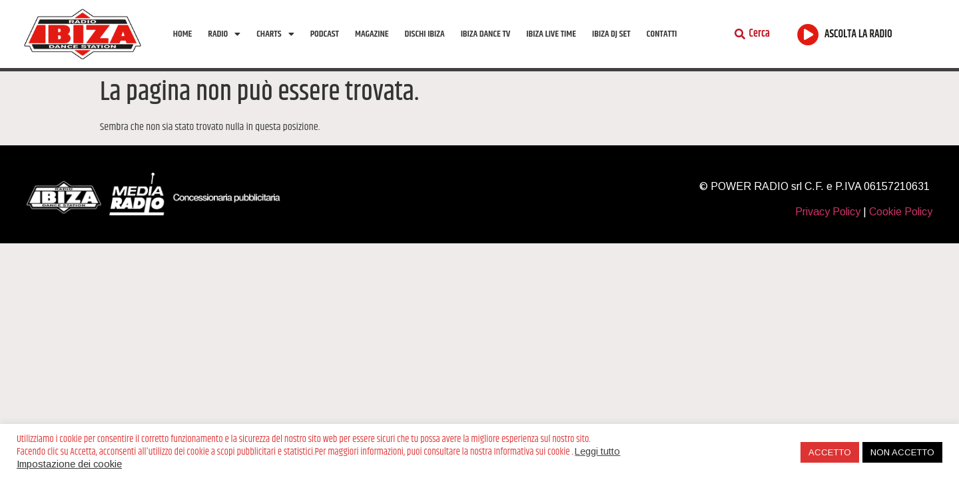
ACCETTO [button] (829, 452)
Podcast (324, 34)
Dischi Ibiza (425, 34)
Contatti (662, 34)
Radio (224, 34)
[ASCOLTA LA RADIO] (808, 34)
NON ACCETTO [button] (902, 452)
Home (182, 34)
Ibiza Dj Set (611, 34)
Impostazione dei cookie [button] (69, 464)
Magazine (371, 34)
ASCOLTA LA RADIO (858, 34)
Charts (275, 34)
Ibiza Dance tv (486, 34)
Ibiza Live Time (551, 34)
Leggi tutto (597, 451)
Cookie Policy (900, 211)
